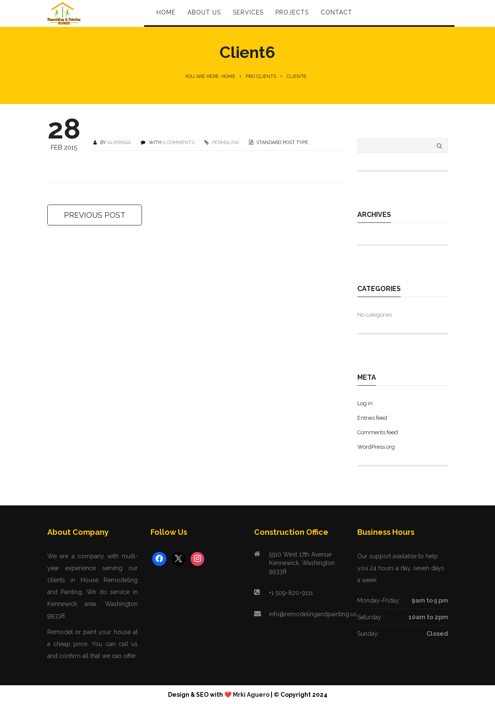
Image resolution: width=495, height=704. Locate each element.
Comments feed (377, 432)
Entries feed (372, 418)
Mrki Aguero (251, 694)
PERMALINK (225, 142)
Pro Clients (261, 76)
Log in (365, 403)
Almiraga (119, 142)
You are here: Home (210, 76)
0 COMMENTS (178, 142)
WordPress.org (376, 447)
